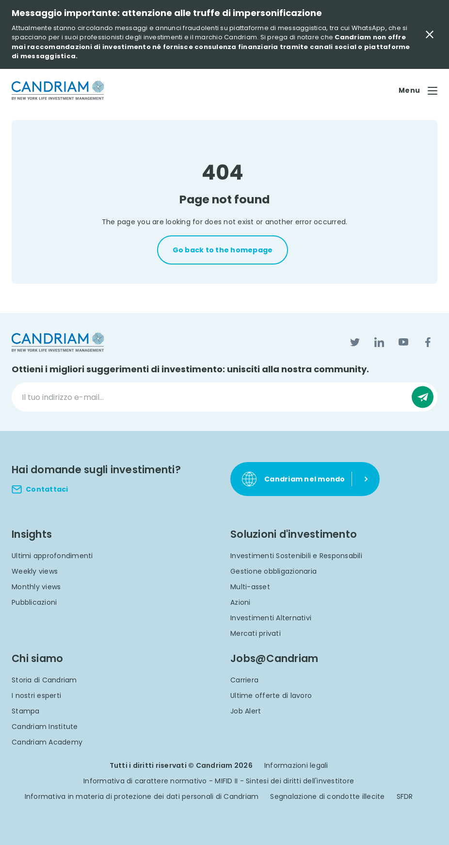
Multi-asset (250, 587)
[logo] (58, 90)
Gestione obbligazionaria (273, 571)
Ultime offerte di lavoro (271, 695)
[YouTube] (403, 342)
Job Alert (245, 711)
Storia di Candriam (44, 680)
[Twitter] (355, 342)
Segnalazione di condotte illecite (327, 796)
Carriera (244, 680)
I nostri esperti (36, 695)
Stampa (26, 711)
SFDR (405, 796)
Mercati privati (255, 633)
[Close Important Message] (429, 34)
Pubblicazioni (34, 602)
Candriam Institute (45, 726)
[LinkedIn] (379, 342)
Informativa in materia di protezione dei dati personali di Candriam (142, 796)
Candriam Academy (47, 742)
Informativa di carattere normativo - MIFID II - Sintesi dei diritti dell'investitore (218, 781)
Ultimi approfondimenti (52, 556)
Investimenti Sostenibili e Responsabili (296, 556)
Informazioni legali (296, 765)
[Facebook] (427, 342)
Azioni (240, 602)
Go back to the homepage (223, 250)
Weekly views (35, 571)
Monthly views (36, 587)
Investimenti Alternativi (270, 618)
